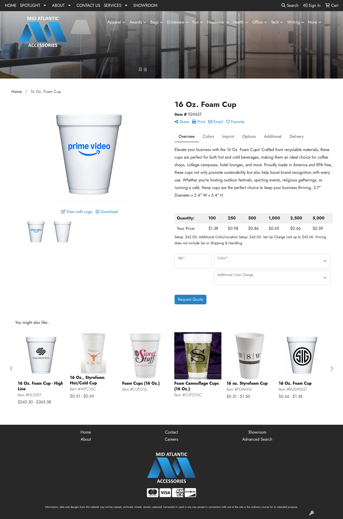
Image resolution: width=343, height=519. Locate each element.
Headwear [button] (215, 22)
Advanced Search (257, 439)
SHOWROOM (145, 5)
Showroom (257, 432)
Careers (171, 439)
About (86, 439)
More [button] (312, 22)
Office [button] (257, 22)
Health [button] (238, 22)
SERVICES (112, 5)
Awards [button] (135, 22)
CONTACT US (88, 5)
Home (86, 432)
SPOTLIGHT (30, 5)
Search (289, 5)
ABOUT (58, 5)
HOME (10, 5)
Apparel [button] (114, 22)
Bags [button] (154, 22)
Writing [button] (293, 22)
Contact (171, 432)
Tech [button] (275, 22)
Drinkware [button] (175, 22)
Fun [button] (196, 22)
